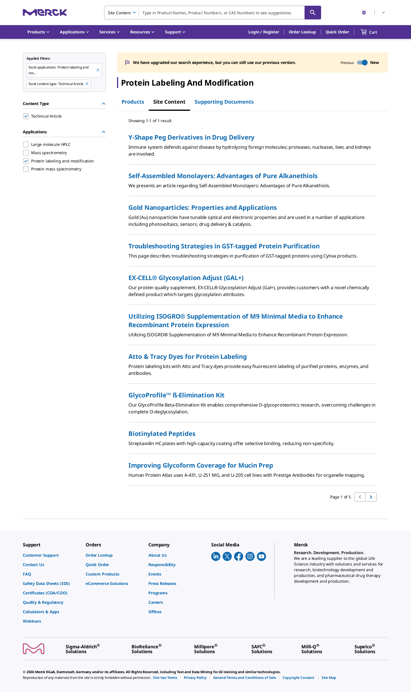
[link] (51, 555)
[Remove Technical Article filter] (87, 84)
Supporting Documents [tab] (224, 101)
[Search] (313, 12)
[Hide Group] (103, 103)
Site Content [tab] (169, 101)
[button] (263, 32)
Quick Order (337, 32)
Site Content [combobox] (119, 12)
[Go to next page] (371, 497)
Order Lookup (302, 32)
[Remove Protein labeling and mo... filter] (98, 70)
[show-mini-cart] (374, 32)
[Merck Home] (45, 12)
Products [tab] (133, 101)
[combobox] (212, 12)
